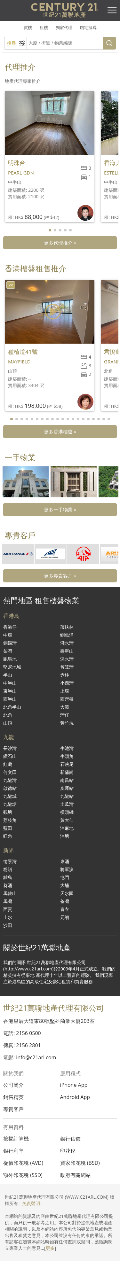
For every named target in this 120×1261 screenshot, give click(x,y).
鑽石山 (10, 756)
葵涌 (7, 885)
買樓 (28, 27)
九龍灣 (10, 780)
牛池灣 (67, 748)
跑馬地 (10, 659)
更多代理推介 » (60, 242)
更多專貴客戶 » (60, 575)
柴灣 (7, 651)
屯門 (64, 877)
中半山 (10, 683)
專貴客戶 (13, 1109)
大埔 (64, 885)
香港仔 (10, 627)
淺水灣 (67, 643)
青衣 (64, 909)
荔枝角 (10, 820)
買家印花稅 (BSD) (80, 1162)
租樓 (44, 27)
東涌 (64, 861)
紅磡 (7, 764)
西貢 (7, 909)
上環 (64, 691)
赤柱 (64, 675)
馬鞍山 (10, 893)
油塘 (64, 836)
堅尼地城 (12, 667)
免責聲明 (31, 1203)
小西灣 (67, 683)
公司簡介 (13, 1084)
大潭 (64, 707)
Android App (75, 1097)
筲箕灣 (67, 667)
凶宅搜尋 (88, 27)
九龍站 (67, 796)
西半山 (10, 699)
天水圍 (67, 893)
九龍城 (10, 796)
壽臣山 (67, 651)
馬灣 (7, 901)
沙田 (7, 925)
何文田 (10, 772)
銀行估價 (70, 1138)
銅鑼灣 (10, 643)
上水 (7, 917)
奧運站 (67, 788)
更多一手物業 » (60, 509)
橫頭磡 (67, 812)
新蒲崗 (67, 772)
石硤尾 (67, 764)
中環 (7, 635)
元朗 (64, 917)
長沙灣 (10, 748)
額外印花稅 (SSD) (23, 1175)
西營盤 (67, 699)
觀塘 (7, 812)
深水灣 (67, 659)
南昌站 (67, 780)
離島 (7, 877)
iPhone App (74, 1084)
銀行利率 (13, 1150)
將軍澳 (67, 869)
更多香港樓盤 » (60, 431)
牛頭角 (67, 756)
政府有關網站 (75, 1175)
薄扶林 (67, 627)
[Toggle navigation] (112, 10)
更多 (50, 1248)
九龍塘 (10, 804)
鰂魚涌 (67, 635)
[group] (26, 481)
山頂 (7, 723)
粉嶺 (7, 869)
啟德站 (10, 788)
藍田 (7, 828)
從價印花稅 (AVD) (23, 1162)
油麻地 (67, 828)
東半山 (10, 691)
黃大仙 (67, 820)
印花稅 (68, 1150)
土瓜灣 (67, 804)
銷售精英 (13, 1097)
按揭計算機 (16, 1138)
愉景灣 (10, 861)
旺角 (7, 836)
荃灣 (64, 901)
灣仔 (64, 715)
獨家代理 (64, 27)
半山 (7, 675)
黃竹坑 (67, 723)
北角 (7, 715)
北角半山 (12, 707)
